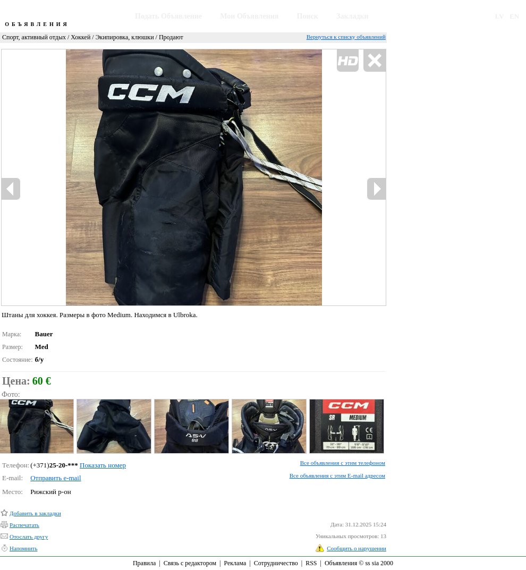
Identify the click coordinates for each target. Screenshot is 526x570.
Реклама (235, 563)
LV (499, 16)
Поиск (307, 16)
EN (514, 16)
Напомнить (23, 548)
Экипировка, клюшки (125, 37)
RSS (311, 563)
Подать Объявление (168, 16)
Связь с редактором (190, 563)
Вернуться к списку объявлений (346, 36)
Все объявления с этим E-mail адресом (337, 475)
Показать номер (103, 465)
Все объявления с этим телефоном (342, 463)
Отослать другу (29, 536)
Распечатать (24, 525)
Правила (144, 563)
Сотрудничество (276, 563)
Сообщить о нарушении (356, 548)
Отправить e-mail (55, 478)
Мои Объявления (249, 16)
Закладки (352, 16)
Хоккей (80, 37)
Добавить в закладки (35, 513)
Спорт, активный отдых (34, 37)
